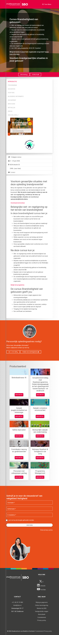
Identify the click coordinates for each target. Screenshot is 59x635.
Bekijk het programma (17, 285)
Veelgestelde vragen (41, 611)
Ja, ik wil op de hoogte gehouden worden (21, 520)
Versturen (29, 525)
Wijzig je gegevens (42, 602)
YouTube (41, 589)
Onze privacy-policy (46, 530)
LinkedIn (41, 585)
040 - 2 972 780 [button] (13, 352)
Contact (11, 172)
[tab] (29, 81)
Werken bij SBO (41, 608)
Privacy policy (41, 620)
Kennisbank (41, 614)
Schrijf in (35, 74)
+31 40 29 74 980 (17, 602)
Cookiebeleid (41, 617)
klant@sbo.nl (17, 605)
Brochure (23, 74)
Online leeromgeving (41, 605)
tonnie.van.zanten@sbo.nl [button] (30, 352)
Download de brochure (18, 203)
